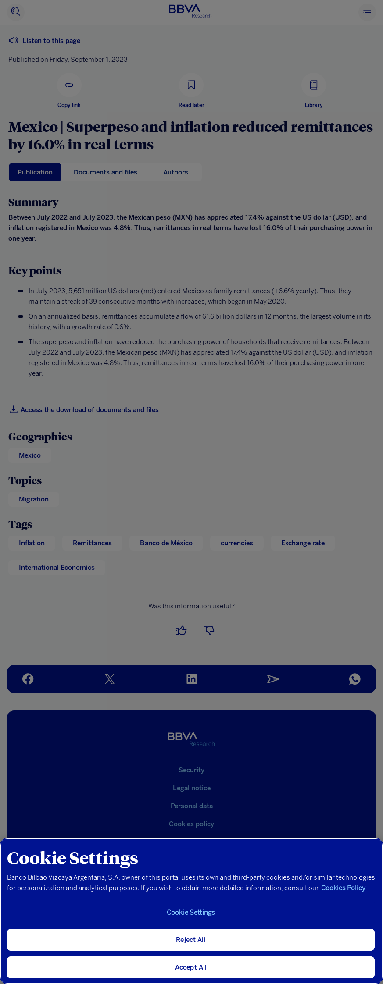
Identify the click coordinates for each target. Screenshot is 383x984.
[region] (191, 911)
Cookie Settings (191, 913)
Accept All (191, 967)
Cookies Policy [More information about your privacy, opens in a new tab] (343, 888)
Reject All (191, 940)
